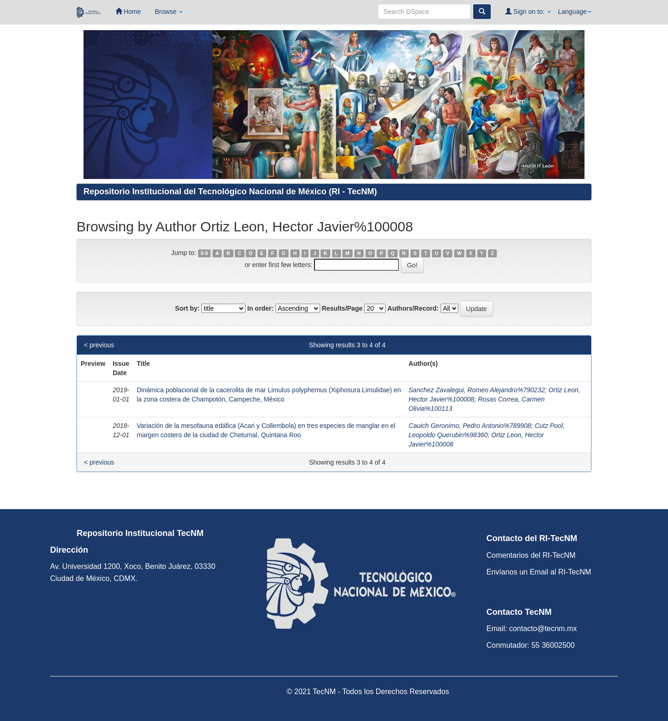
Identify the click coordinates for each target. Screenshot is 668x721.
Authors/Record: (412, 308)
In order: (260, 308)
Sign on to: (528, 11)
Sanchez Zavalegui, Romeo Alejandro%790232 (477, 390)
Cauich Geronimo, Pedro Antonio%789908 (470, 425)
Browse (169, 11)
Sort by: (187, 308)
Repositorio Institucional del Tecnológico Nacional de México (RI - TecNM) (230, 191)
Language (574, 11)
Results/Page (342, 308)
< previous (99, 345)
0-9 (204, 253)
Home (128, 11)
